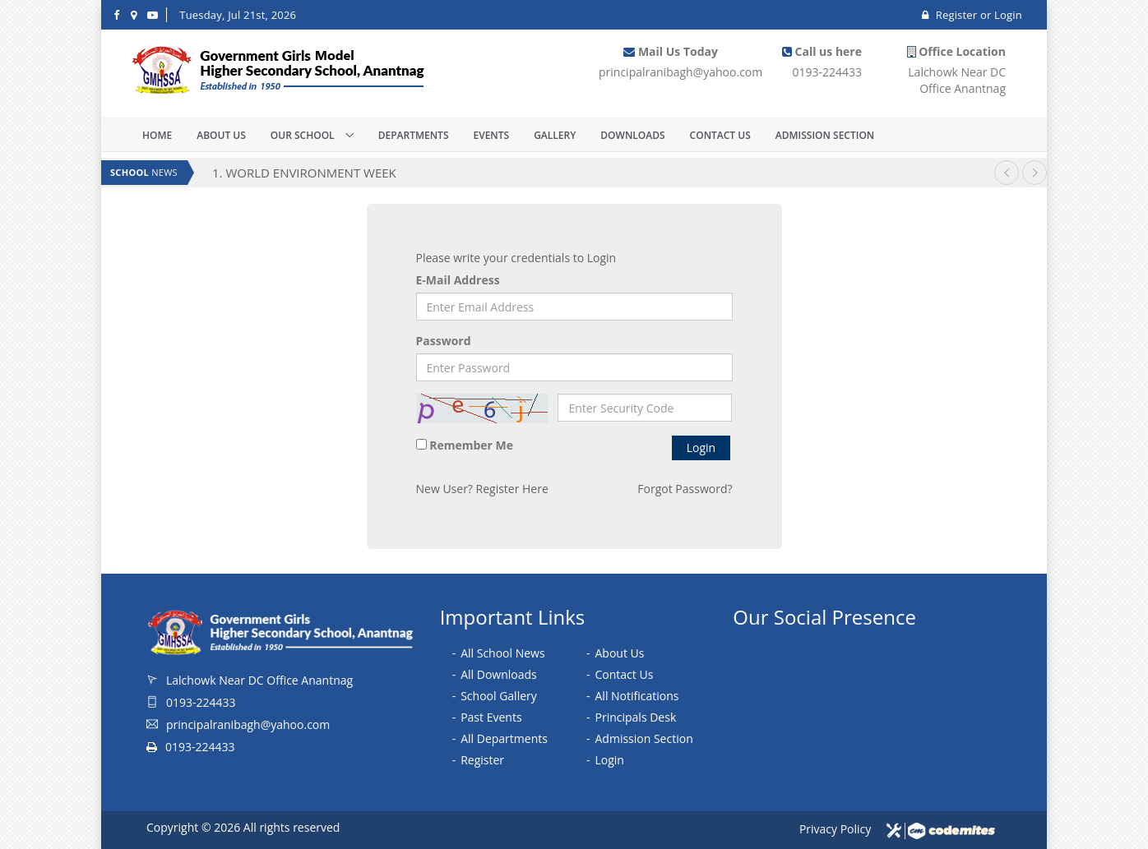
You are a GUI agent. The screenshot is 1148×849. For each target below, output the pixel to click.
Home (157, 135)
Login (1008, 14)
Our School (304, 135)
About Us (221, 135)
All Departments (504, 738)
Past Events (491, 717)
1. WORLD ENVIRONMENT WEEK (304, 172)
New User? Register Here (482, 488)
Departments (413, 135)
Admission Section (824, 135)
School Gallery (499, 696)
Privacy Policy (835, 829)
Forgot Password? (684, 488)
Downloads (632, 135)
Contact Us (720, 135)
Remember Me (471, 445)
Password (443, 340)
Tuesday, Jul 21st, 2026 (237, 14)
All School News (502, 653)
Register (951, 14)
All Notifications (637, 696)
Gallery (555, 135)
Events (492, 135)
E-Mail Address (458, 280)
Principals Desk (636, 717)
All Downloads (499, 674)
